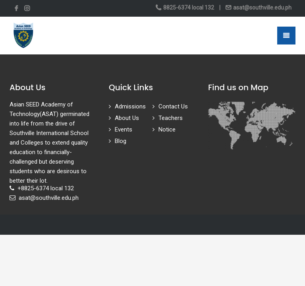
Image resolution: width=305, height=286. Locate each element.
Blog (120, 141)
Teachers (170, 118)
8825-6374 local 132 (188, 7)
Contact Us (173, 106)
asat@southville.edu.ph (261, 7)
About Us (127, 118)
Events (123, 129)
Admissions (130, 106)
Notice (167, 129)
